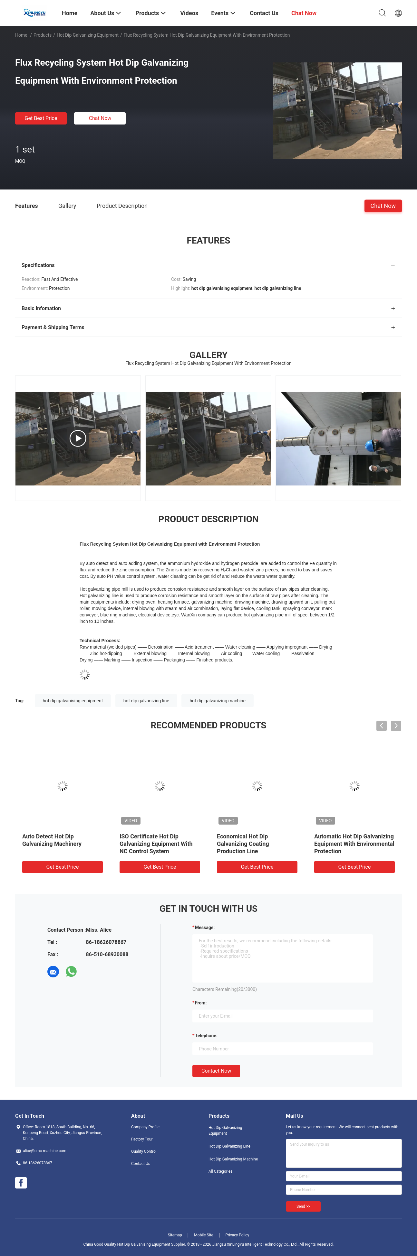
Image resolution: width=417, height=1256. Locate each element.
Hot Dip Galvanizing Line (229, 1146)
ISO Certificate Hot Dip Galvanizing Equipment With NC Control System (156, 843)
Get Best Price (41, 118)
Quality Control (144, 1151)
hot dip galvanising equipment (73, 700)
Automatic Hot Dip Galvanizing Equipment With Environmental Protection (354, 843)
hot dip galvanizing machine (217, 700)
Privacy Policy (237, 1235)
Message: (205, 927)
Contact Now (216, 1071)
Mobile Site (203, 1235)
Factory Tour (142, 1139)
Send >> (303, 1206)
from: (201, 1002)
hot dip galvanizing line (146, 700)
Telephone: (206, 1035)
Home (21, 35)
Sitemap (175, 1235)
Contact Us (140, 1163)
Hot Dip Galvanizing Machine (233, 1159)
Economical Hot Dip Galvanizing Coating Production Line (243, 843)
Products (43, 35)
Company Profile (145, 1127)
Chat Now (100, 118)
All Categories (220, 1171)
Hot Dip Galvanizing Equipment (88, 35)
